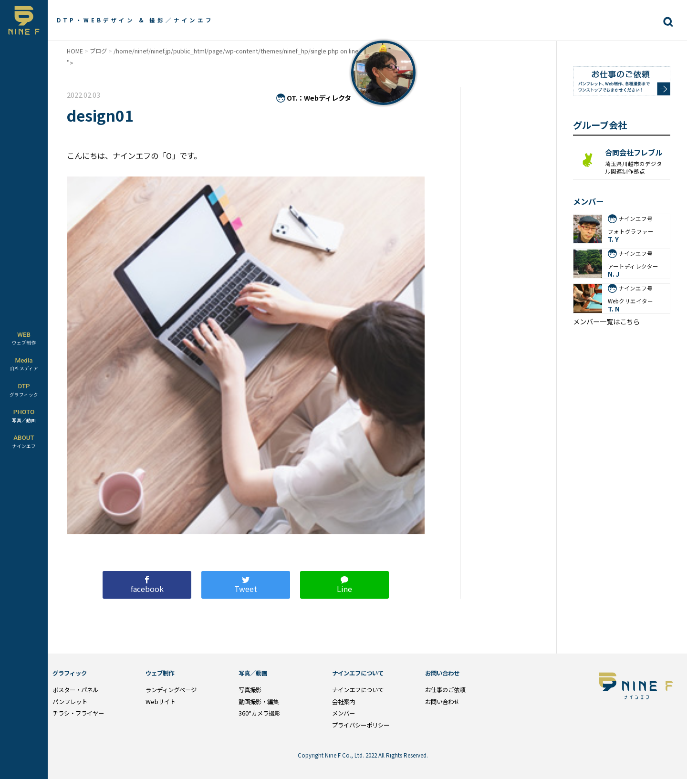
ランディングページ (171, 690)
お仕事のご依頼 (445, 690)
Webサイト (161, 701)
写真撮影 (250, 690)
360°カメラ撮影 (259, 713)
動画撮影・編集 (259, 701)
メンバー (343, 713)
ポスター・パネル (75, 690)
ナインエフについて (358, 690)
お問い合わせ (442, 701)
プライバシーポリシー (360, 725)
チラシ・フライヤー (78, 713)
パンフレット (69, 701)
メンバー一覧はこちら (606, 321)
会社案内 (343, 701)
